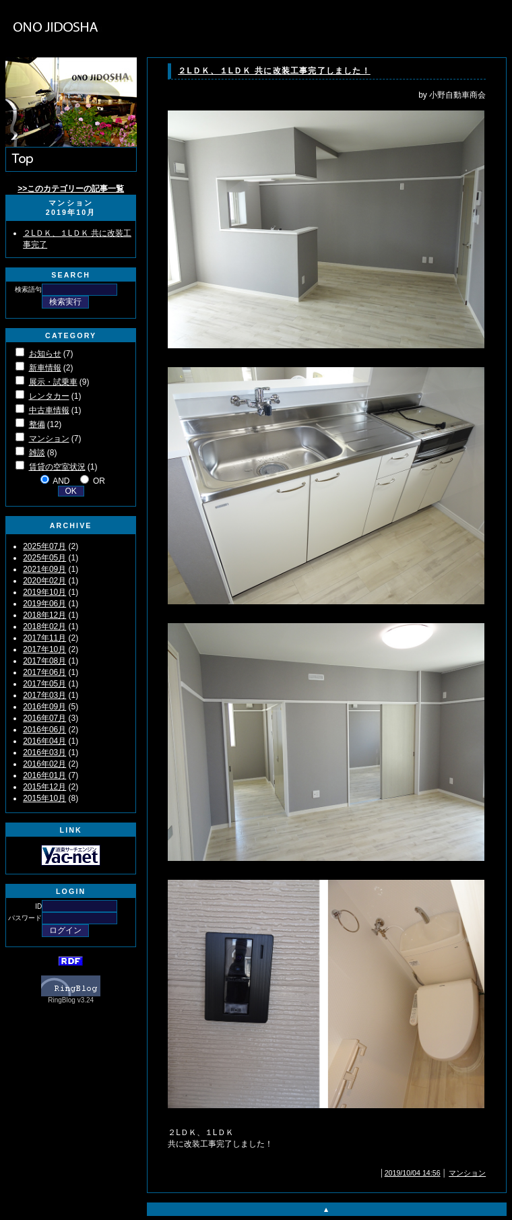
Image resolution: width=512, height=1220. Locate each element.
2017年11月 (44, 638)
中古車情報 (49, 410)
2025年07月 (44, 546)
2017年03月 (44, 695)
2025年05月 (44, 558)
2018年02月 (44, 626)
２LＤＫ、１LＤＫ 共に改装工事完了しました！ (274, 70)
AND (61, 481)
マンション (49, 438)
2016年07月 (44, 718)
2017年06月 (44, 672)
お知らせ (45, 353)
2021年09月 (44, 569)
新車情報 (45, 368)
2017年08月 (44, 661)
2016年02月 (44, 764)
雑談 (37, 452)
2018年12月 (44, 615)
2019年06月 (44, 603)
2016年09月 (44, 706)
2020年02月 (44, 580)
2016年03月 (44, 752)
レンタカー (49, 396)
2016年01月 (44, 775)
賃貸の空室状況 (57, 467)
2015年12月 (44, 787)
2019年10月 (44, 592)
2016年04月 (44, 741)
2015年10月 (44, 798)
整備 (37, 424)
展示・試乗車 (53, 382)
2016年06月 (44, 729)
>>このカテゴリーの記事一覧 (71, 188)
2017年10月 (44, 649)
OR (99, 481)
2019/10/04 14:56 (413, 1173)
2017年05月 (44, 683)
